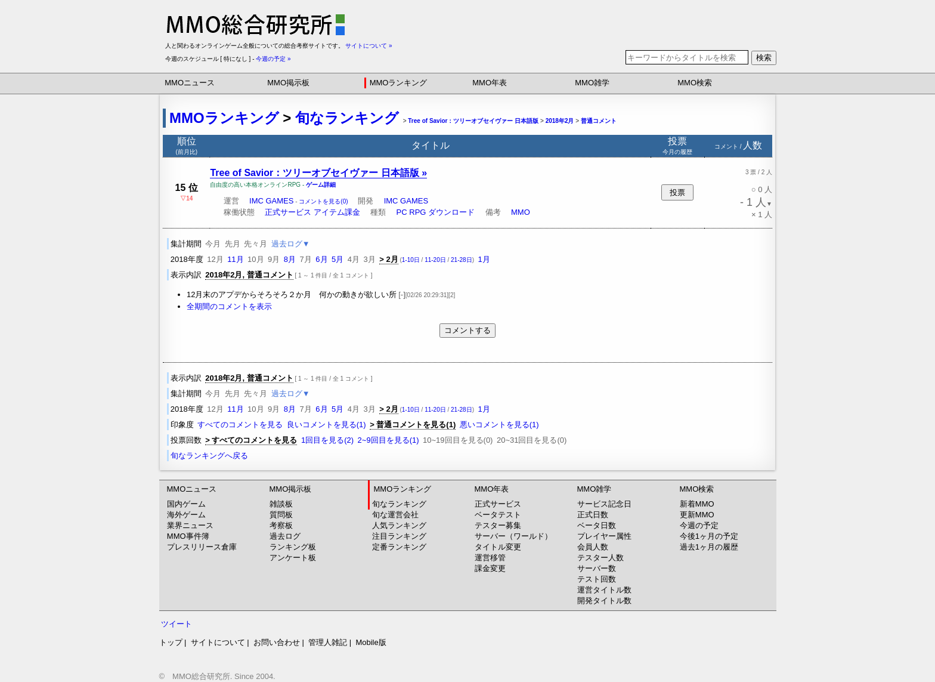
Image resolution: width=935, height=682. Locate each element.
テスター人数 (600, 557)
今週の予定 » (273, 58)
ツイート (176, 623)
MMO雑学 (592, 82)
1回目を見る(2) (327, 440)
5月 (337, 259)
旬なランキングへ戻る (209, 455)
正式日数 (592, 514)
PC (402, 212)
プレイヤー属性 (604, 536)
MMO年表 (489, 82)
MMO (520, 212)
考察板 (281, 525)
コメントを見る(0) (323, 201)
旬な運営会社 (395, 514)
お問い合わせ (276, 642)
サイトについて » (368, 45)
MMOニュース (190, 82)
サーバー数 (596, 568)
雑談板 (281, 503)
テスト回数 (596, 579)
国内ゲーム (186, 503)
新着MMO (697, 503)
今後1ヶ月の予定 (709, 536)
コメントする (467, 330)
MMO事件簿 (188, 536)
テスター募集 (498, 525)
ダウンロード (451, 212)
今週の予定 (699, 525)
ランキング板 (293, 546)
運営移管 (490, 557)
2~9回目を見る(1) (388, 440)
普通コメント (599, 121)
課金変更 (490, 568)
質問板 (281, 514)
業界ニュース (190, 525)
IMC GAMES (271, 200)
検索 (764, 57)
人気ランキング (399, 525)
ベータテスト (498, 514)
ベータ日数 (596, 525)
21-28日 (461, 260)
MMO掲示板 (288, 82)
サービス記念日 (604, 503)
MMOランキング (399, 82)
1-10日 (411, 260)
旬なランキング (347, 118)
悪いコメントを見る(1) (499, 424)
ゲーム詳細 (321, 184)
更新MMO (697, 514)
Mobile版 (370, 642)
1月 (484, 259)
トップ (170, 642)
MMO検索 (694, 82)
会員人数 (592, 546)
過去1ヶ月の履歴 (709, 546)
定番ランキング (399, 546)
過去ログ (285, 536)
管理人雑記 (327, 642)
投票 (677, 192)
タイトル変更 (498, 546)
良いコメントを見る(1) (326, 424)
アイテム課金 (337, 212)
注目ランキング (399, 536)
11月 (235, 259)
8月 (290, 259)
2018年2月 (560, 121)
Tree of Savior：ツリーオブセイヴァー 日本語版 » (318, 173)
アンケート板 (293, 557)
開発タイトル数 (604, 600)
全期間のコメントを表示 (229, 306)
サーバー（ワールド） (513, 536)
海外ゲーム (186, 514)
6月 (321, 259)
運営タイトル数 (604, 589)
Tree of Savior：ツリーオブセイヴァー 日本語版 (473, 121)
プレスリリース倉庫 (202, 546)
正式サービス (288, 212)
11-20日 (435, 260)
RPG (417, 212)
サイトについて (218, 642)
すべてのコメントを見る (240, 424)
